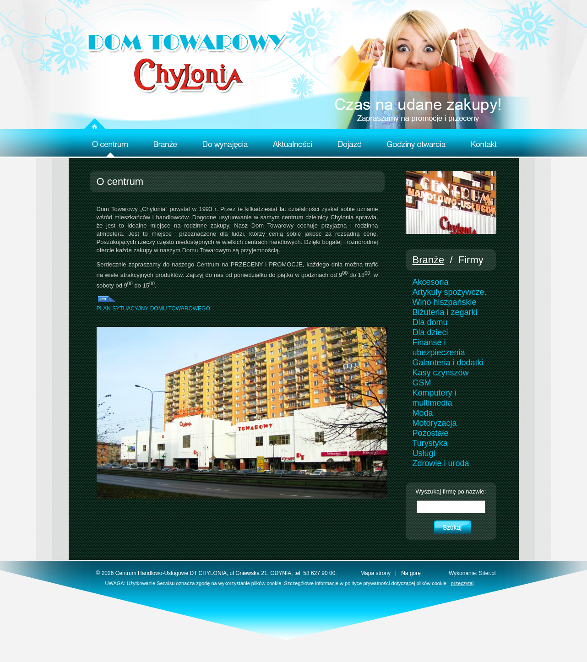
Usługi (424, 453)
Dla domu (430, 322)
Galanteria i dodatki (448, 362)
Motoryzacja (435, 423)
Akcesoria (431, 282)
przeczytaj (462, 583)
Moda (423, 413)
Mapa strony (375, 573)
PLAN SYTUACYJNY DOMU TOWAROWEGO (153, 308)
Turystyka (430, 443)
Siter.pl (487, 573)
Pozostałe (431, 433)
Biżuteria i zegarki (445, 312)
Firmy (471, 260)
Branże (429, 260)
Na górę (411, 573)
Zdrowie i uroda (441, 463)
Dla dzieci (430, 332)
